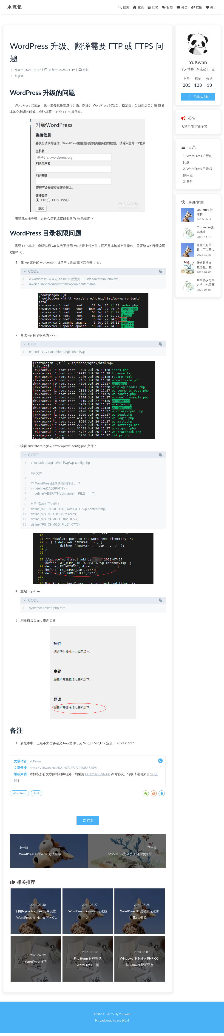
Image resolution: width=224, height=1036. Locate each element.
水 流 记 (15, 6)
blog (125, 1023)
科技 (89, 71)
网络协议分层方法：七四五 (201, 275)
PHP (39, 794)
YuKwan (38, 762)
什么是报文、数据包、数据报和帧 (203, 257)
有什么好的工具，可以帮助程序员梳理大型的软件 (203, 239)
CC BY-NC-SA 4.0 (100, 775)
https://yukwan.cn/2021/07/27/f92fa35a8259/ (66, 769)
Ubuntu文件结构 (202, 205)
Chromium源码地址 (202, 222)
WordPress (22, 794)
